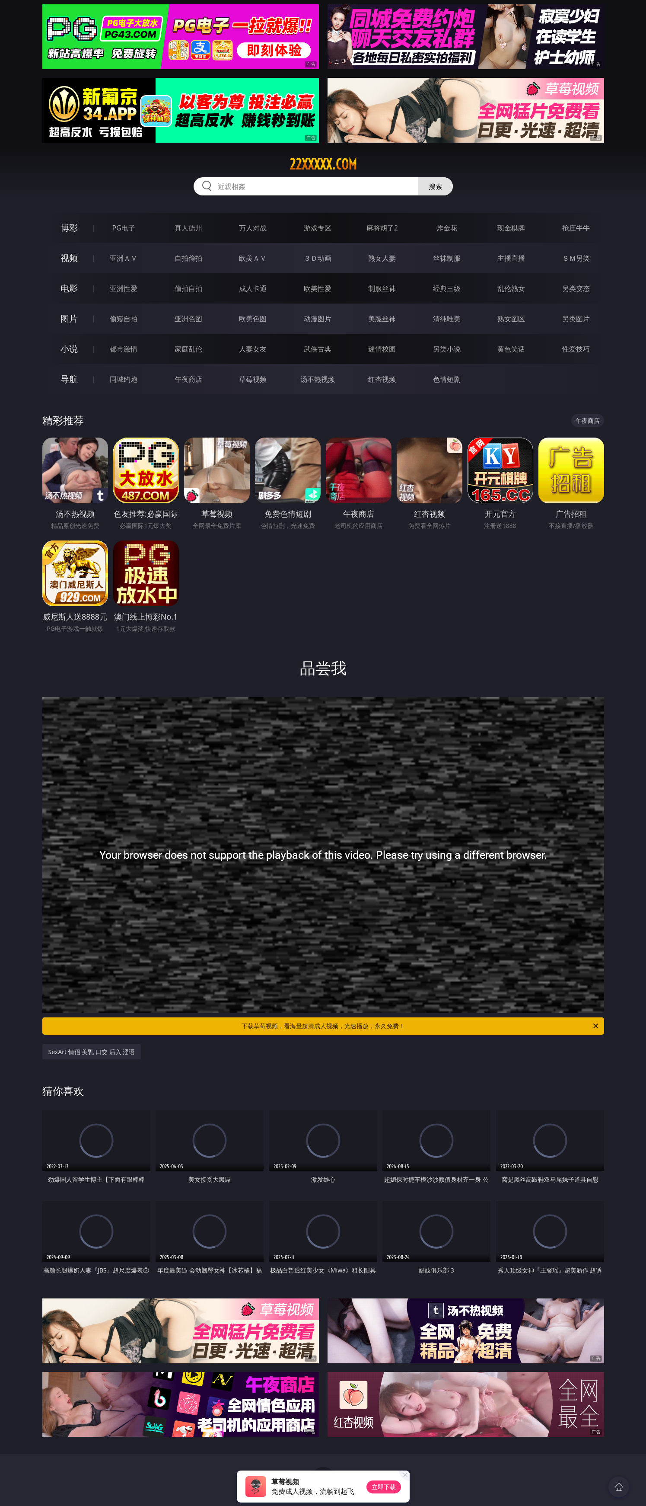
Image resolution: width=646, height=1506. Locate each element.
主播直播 (511, 258)
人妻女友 (253, 349)
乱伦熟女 (511, 288)
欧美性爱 (317, 288)
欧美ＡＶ (253, 258)
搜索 (435, 186)
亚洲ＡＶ (123, 258)
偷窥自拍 (123, 318)
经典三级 (447, 288)
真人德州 (188, 228)
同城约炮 (123, 379)
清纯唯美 (447, 318)
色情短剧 (447, 379)
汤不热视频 (317, 379)
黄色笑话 (511, 349)
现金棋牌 (511, 228)
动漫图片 (317, 318)
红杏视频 (382, 379)
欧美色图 (253, 318)
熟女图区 (511, 318)
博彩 (69, 227)
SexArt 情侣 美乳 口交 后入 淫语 (91, 1052)
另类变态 (576, 288)
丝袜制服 (447, 258)
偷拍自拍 (188, 288)
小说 (69, 349)
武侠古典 (317, 349)
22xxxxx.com (323, 164)
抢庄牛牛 (576, 228)
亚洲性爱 (123, 288)
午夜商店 (188, 379)
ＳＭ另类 (576, 258)
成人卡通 (253, 288)
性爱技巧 (576, 349)
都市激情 (123, 349)
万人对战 (253, 228)
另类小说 (447, 349)
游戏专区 (317, 228)
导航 (69, 379)
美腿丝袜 (382, 318)
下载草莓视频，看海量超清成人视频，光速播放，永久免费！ (421, 1026)
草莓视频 (253, 379)
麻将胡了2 (382, 228)
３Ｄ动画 (317, 258)
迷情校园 (382, 349)
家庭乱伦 (188, 349)
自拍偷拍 (188, 258)
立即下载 (384, 1487)
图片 (69, 318)
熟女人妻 (382, 258)
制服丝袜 (382, 288)
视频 (69, 258)
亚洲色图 (188, 318)
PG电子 (123, 228)
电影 (69, 288)
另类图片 (576, 318)
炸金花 (446, 228)
